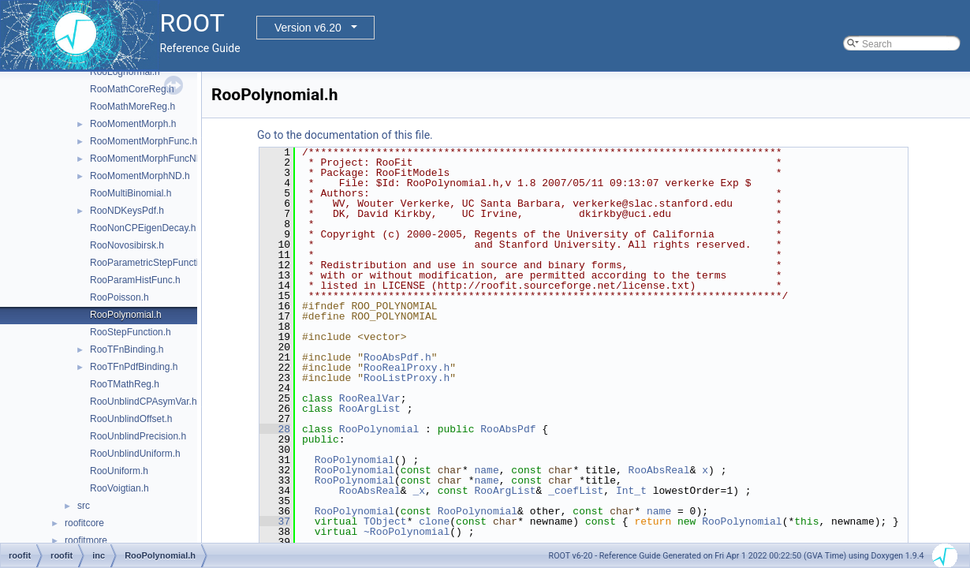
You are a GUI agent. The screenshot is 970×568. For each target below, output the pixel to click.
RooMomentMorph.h (133, 123)
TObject (385, 521)
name (486, 470)
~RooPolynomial (407, 532)
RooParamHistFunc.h (135, 280)
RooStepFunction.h (130, 332)
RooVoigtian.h (119, 488)
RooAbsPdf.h (397, 357)
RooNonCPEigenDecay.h (143, 228)
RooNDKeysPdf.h (127, 210)
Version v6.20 (307, 27)
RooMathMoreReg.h (132, 106)
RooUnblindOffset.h (131, 418)
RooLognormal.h (125, 71)
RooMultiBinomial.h (130, 193)
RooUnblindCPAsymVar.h (143, 401)
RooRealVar (370, 398)
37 (274, 521)
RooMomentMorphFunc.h (143, 141)
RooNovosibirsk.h (127, 245)
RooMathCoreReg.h (132, 89)
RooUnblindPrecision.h (138, 436)
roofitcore (84, 523)
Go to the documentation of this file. (345, 135)
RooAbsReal (659, 470)
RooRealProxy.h (407, 368)
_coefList (575, 491)
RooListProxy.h (407, 378)
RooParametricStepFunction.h (153, 262)
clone (434, 521)
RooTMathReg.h (124, 384)
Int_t (631, 491)
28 (274, 429)
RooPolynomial (379, 429)
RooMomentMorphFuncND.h (150, 158)
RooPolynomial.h (126, 314)
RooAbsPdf (507, 429)
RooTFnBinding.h (126, 349)
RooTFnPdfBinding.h (133, 366)
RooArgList (370, 409)
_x (418, 491)
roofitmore (86, 540)
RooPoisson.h (119, 297)
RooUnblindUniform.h (135, 453)
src (83, 505)
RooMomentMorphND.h (140, 175)
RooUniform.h (119, 470)
